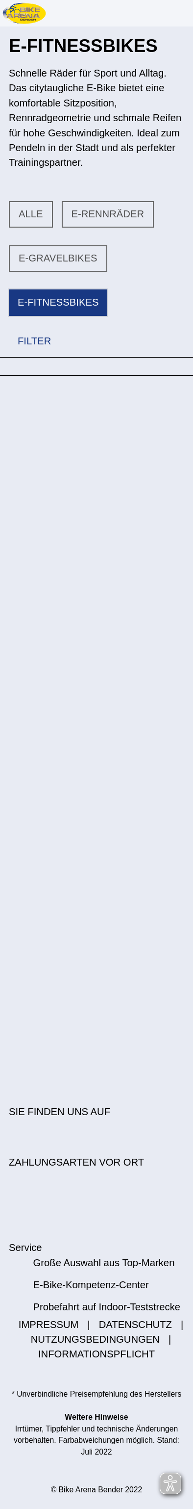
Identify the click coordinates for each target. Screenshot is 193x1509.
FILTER (25, 340)
